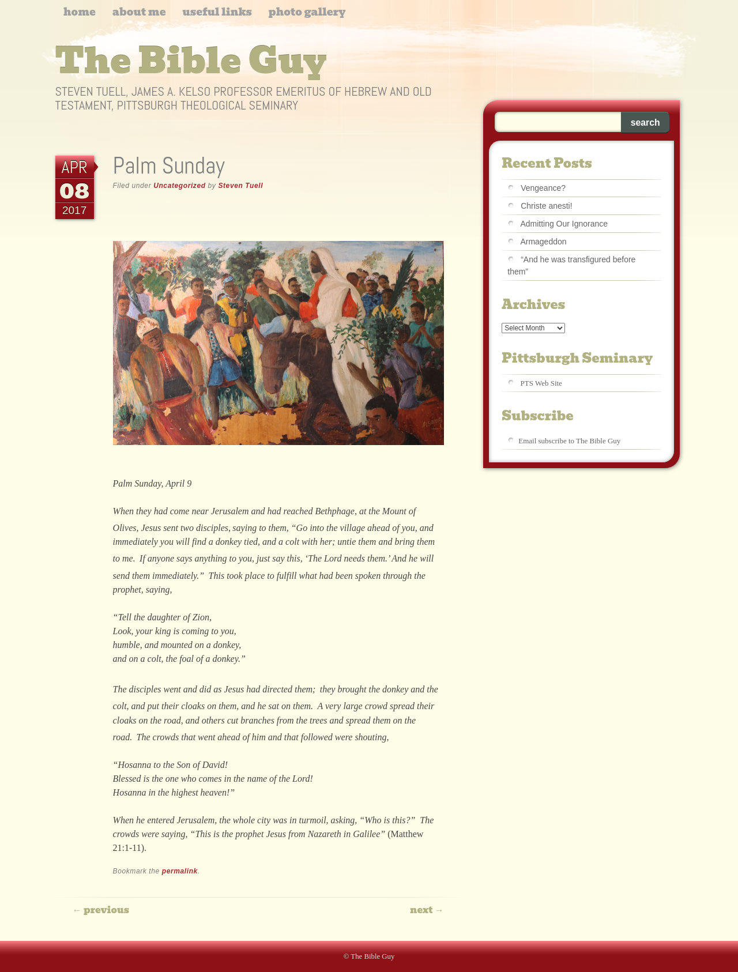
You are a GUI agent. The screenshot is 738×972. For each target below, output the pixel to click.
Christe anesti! (546, 205)
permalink (180, 871)
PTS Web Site (541, 383)
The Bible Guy (191, 61)
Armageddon (543, 241)
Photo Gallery (307, 11)
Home (79, 11)
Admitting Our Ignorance (564, 223)
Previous (101, 910)
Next (427, 910)
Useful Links (216, 11)
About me (139, 11)
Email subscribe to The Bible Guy (569, 440)
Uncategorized (179, 186)
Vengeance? (543, 188)
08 (74, 190)
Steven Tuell (240, 186)
